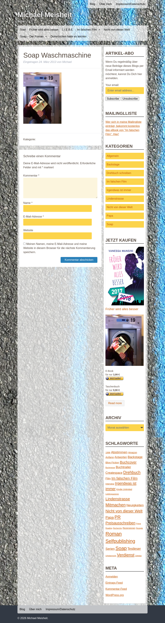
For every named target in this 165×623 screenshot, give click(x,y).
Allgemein (113, 155)
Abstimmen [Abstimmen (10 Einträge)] (119, 452)
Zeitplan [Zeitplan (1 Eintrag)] (138, 556)
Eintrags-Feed (114, 582)
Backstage (113, 164)
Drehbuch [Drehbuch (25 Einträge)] (132, 472)
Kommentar (31, 175)
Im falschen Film (88, 29)
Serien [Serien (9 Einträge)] (110, 549)
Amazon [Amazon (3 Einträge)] (132, 452)
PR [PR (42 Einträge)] (118, 517)
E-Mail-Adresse (33, 216)
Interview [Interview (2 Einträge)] (109, 484)
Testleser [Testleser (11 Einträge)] (134, 549)
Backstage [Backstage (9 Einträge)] (135, 457)
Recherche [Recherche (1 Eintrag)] (117, 528)
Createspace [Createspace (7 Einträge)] (113, 473)
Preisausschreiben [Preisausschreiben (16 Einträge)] (120, 523)
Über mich (105, 4)
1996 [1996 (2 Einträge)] (107, 452)
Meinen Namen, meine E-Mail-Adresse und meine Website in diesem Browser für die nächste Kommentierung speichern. (59, 248)
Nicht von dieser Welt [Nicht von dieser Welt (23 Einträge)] (123, 511)
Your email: (112, 85)
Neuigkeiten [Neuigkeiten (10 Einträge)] (135, 505)
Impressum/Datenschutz (130, 4)
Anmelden (111, 576)
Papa (110, 215)
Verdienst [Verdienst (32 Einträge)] (125, 555)
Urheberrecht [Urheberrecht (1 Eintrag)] (110, 556)
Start (23, 29)
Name (27, 202)
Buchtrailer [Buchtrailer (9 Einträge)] (123, 467)
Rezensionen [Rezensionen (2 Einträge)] (129, 528)
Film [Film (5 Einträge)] (108, 478)
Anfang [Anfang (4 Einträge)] (109, 457)
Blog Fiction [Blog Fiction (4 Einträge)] (112, 462)
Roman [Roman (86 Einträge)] (113, 534)
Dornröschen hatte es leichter (68, 36)
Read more (115, 403)
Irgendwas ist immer (119, 190)
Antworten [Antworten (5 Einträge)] (121, 457)
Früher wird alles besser (44, 29)
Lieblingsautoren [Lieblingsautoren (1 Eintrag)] (112, 494)
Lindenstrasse (115, 198)
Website (28, 230)
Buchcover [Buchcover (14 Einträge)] (128, 462)
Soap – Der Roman (33, 36)
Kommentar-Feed (116, 588)
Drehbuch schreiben (119, 173)
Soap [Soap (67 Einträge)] (121, 548)
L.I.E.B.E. (68, 29)
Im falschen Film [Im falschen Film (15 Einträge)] (124, 478)
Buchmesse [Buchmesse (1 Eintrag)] (110, 467)
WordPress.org (114, 595)
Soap (110, 224)
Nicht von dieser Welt (117, 29)
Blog (92, 4)
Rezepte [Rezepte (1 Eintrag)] (139, 528)
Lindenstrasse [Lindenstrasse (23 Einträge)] (117, 499)
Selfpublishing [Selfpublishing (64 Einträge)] (120, 541)
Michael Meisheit (44, 14)
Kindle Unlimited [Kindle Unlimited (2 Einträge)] (124, 489)
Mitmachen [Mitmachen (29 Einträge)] (115, 505)
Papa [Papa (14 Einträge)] (109, 517)
